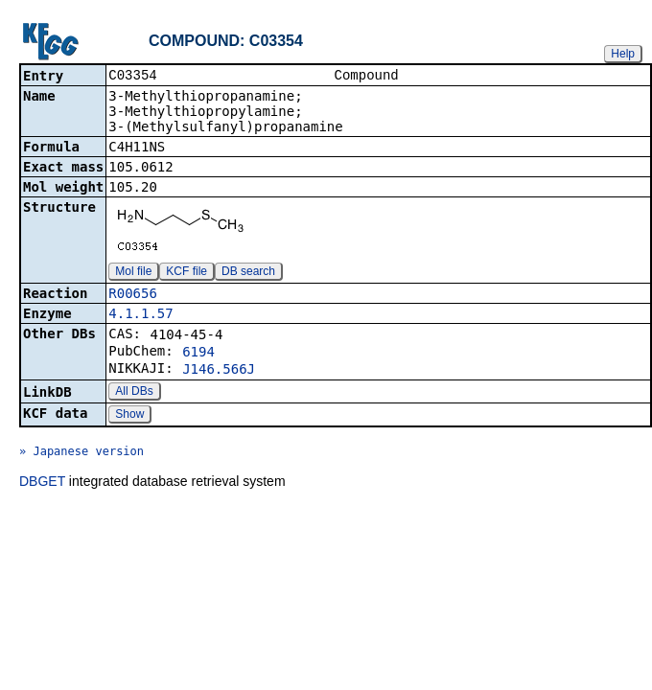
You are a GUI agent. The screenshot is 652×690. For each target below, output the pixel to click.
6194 (198, 353)
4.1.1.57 (140, 315)
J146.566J (218, 371)
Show (129, 416)
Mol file (133, 273)
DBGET (42, 483)
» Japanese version (81, 453)
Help (623, 53)
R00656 (132, 295)
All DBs (133, 393)
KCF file (186, 273)
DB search (248, 273)
